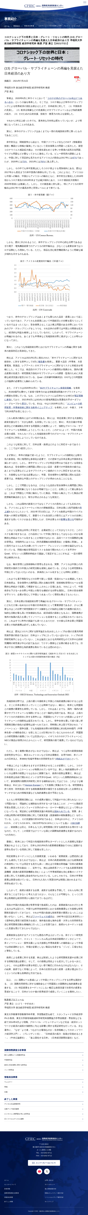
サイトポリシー (50, 1184)
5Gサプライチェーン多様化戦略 (55, 388)
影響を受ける (67, 519)
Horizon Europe (32, 785)
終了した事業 (8, 1201)
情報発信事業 (8, 1197)
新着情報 (7, 1189)
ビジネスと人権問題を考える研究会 (17, 1114)
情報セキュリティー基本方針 (54, 1193)
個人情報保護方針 (50, 1189)
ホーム (6, 26)
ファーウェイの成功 (42, 916)
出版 (6, 1092)
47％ (74, 158)
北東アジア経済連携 (11, 1109)
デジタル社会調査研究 (12, 1104)
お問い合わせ (49, 1180)
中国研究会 (8, 1060)
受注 (24, 403)
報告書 (41, 361)
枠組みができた (63, 759)
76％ (42, 161)
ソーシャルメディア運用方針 (54, 1197)
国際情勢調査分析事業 (11, 1193)
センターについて (10, 1184)
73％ (24, 161)
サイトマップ (49, 1201)
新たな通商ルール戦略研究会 (14, 1055)
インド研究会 (9, 1070)
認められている (62, 811)
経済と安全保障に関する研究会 (15, 1065)
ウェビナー (8, 1082)
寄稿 (6, 1087)
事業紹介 (16, 26)
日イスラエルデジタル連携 (14, 1119)
